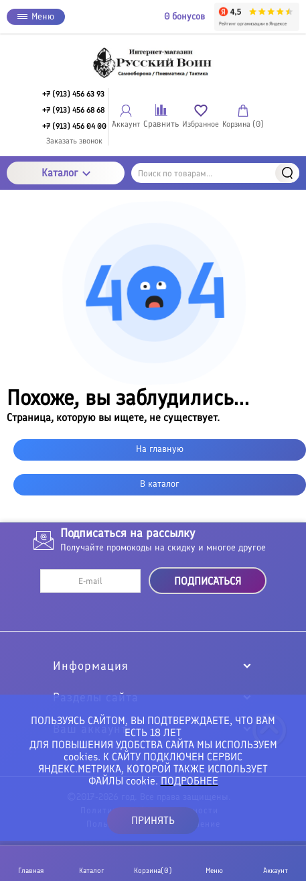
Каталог (66, 172)
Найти (287, 173)
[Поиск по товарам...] (215, 173)
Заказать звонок (74, 140)
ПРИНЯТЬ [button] (153, 820)
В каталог (159, 483)
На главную (159, 449)
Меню (35, 16)
